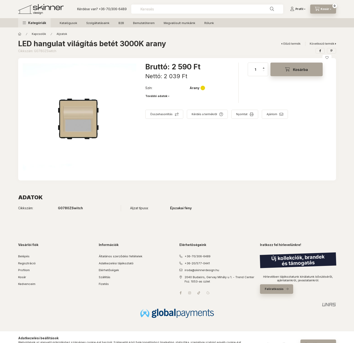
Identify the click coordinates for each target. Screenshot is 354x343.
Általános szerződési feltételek (120, 256)
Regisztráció (27, 263)
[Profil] (297, 9)
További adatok (156, 96)
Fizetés (104, 284)
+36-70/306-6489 (113, 9)
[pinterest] (331, 51)
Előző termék (292, 43)
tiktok (198, 292)
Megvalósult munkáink (179, 23)
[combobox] (207, 9)
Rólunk (209, 23)
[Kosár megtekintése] (323, 9)
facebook (180, 292)
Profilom (24, 270)
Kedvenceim (26, 284)
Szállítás (104, 277)
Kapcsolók (39, 34)
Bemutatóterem (144, 23)
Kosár (22, 277)
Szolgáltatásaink (97, 23)
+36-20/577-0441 (197, 263)
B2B (121, 23)
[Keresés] (272, 9)
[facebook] (320, 51)
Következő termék (322, 43)
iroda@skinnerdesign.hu (202, 270)
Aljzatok (62, 34)
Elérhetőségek (109, 270)
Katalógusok (68, 23)
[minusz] (263, 72)
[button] (34, 22)
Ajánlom (272, 114)
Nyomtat (242, 114)
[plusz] (263, 66)
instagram (189, 292)
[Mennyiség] (255, 69)
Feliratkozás (274, 289)
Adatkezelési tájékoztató (116, 263)
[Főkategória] (19, 34)
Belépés (24, 256)
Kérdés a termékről (204, 114)
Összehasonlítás (161, 114)
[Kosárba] (296, 69)
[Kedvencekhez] (327, 57)
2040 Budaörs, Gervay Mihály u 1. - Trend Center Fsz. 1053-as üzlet (219, 279)
